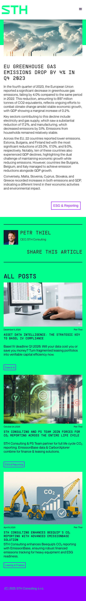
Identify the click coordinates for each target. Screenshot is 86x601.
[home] (13, 10)
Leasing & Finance (14, 565)
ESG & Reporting (65, 205)
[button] (80, 9)
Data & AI (10, 367)
